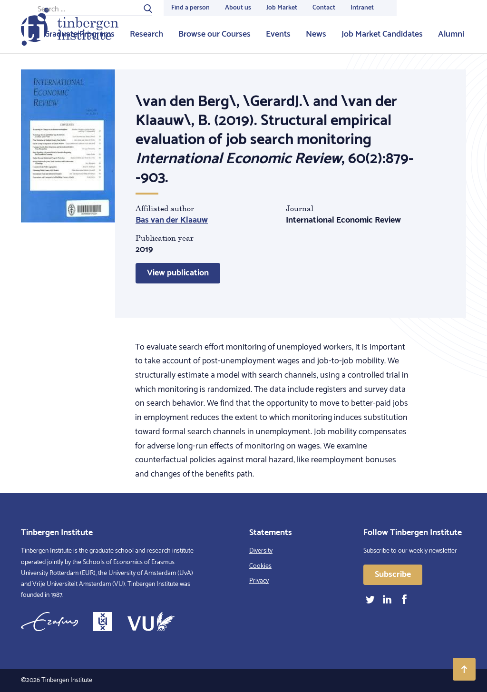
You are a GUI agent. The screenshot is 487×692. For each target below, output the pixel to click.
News (316, 34)
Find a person (190, 7)
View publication (178, 273)
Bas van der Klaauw (172, 220)
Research (146, 34)
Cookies (260, 566)
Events (278, 34)
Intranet (362, 7)
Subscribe (393, 574)
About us (238, 7)
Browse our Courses (214, 34)
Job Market (281, 7)
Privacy (259, 580)
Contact (323, 7)
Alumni (451, 34)
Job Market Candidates (382, 34)
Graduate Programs (79, 34)
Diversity (261, 551)
